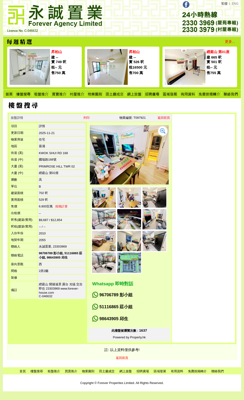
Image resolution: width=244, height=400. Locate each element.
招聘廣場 (143, 371)
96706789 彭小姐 (115, 294)
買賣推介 (71, 371)
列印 (86, 117)
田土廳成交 (107, 371)
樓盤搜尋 (36, 371)
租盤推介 (54, 371)
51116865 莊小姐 (115, 306)
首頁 (23, 371)
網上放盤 (125, 371)
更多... (230, 41)
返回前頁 (164, 117)
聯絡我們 (217, 371)
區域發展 (160, 371)
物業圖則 (88, 371)
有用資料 (177, 371)
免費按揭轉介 (197, 371)
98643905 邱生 (113, 318)
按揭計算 (61, 206)
